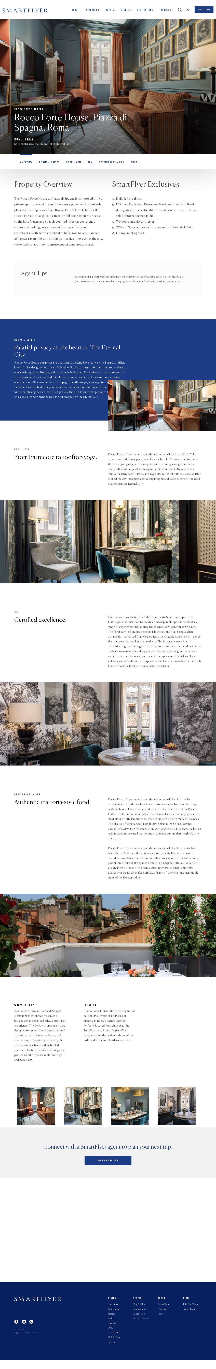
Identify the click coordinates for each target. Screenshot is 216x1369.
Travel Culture (140, 1326)
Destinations (144, 11)
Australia (112, 1331)
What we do (91, 11)
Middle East (114, 1346)
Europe (112, 1351)
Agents (108, 11)
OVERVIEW (25, 164)
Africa (111, 1326)
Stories (124, 11)
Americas (113, 1311)
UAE (110, 1336)
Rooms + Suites (47, 164)
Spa (86, 164)
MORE (128, 164)
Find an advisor (107, 1168)
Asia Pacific (114, 1341)
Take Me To (139, 1321)
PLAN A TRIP (203, 10)
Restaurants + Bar (106, 164)
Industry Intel (139, 1316)
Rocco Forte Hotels (28, 110)
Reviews (113, 1305)
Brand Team (189, 1316)
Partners (163, 11)
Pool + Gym (70, 164)
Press (161, 1321)
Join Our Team (190, 1311)
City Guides (139, 1311)
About (73, 11)
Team (186, 1305)
